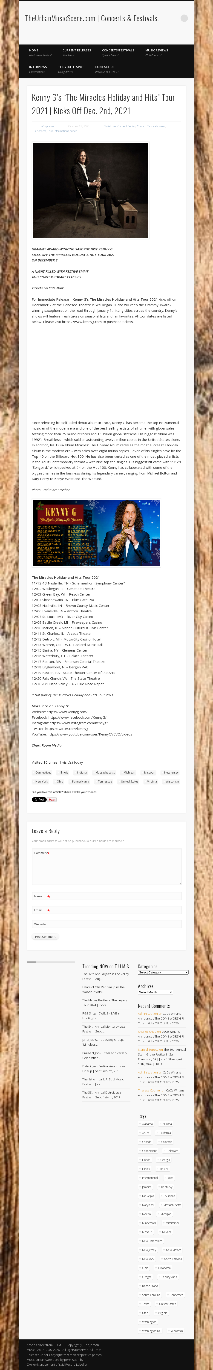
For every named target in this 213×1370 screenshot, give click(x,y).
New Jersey (171, 772)
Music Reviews (156, 52)
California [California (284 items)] (165, 1133)
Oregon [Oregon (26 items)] (147, 1277)
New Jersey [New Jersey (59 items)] (149, 1250)
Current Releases (77, 52)
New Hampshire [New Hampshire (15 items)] (152, 1241)
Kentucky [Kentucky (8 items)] (167, 1187)
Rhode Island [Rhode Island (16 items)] (150, 1286)
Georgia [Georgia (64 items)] (165, 1160)
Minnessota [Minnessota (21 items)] (149, 1223)
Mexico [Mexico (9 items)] (146, 1214)
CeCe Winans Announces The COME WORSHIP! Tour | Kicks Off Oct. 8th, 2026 (161, 1018)
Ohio (60, 781)
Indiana (82, 772)
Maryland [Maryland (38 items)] (148, 1205)
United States (129, 781)
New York (41, 781)
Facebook (179, 39)
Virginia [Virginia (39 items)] (162, 1313)
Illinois (64, 772)
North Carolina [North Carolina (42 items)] (173, 1259)
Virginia (152, 781)
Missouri (149, 772)
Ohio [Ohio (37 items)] (145, 1268)
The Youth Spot (71, 69)
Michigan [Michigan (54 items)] (166, 1214)
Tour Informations (58, 131)
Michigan (129, 772)
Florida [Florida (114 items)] (146, 1160)
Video (73, 131)
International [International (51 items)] (150, 1178)
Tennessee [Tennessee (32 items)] (177, 1295)
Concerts (40, 131)
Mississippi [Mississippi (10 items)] (172, 1223)
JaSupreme (48, 126)
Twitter (189, 39)
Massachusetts (105, 772)
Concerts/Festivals (118, 52)
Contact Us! (106, 69)
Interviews (38, 69)
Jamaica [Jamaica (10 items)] (146, 1187)
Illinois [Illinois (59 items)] (146, 1169)
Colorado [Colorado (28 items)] (166, 1142)
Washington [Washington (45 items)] (149, 1322)
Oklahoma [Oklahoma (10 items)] (164, 1268)
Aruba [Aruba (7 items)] (146, 1133)
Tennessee (105, 781)
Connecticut (43, 772)
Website (40, 924)
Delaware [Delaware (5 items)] (172, 1151)
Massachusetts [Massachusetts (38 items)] (172, 1205)
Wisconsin (172, 781)
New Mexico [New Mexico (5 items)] (173, 1250)
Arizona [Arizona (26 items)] (167, 1124)
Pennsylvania (80, 781)
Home (40, 52)
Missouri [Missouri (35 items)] (147, 1232)
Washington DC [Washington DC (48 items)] (151, 1331)
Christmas (110, 126)
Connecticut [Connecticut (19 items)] (149, 1151)
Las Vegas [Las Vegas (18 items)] (148, 1196)
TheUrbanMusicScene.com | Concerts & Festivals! (92, 17)
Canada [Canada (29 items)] (146, 1142)
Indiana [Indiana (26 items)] (164, 1169)
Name (42, 896)
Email (42, 910)
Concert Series (126, 126)
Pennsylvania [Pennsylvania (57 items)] (169, 1277)
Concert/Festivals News (151, 126)
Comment (42, 853)
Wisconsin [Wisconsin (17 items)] (177, 1331)
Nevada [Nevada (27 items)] (167, 1232)
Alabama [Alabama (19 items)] (147, 1124)
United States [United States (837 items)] (167, 1304)
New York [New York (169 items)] (148, 1259)
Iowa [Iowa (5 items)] (170, 1178)
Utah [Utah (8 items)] (145, 1313)
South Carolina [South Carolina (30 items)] (151, 1295)
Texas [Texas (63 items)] (145, 1304)
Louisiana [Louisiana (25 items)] (169, 1196)
